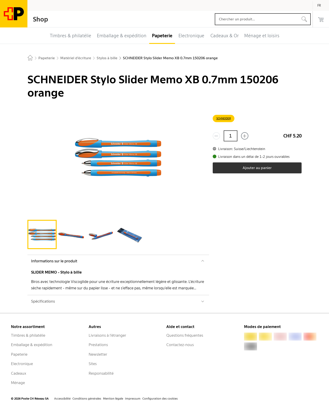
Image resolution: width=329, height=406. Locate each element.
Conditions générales (86, 398)
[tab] (42, 234)
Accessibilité (62, 398)
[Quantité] (230, 135)
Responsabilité (101, 373)
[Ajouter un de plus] (244, 136)
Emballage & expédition (31, 344)
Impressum (133, 398)
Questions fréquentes (184, 335)
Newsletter (98, 354)
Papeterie (19, 354)
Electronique (22, 363)
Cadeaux (18, 373)
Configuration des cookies (160, 398)
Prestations (98, 344)
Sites (93, 363)
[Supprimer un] (216, 136)
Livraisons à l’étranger (107, 335)
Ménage (18, 382)
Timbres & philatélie (28, 335)
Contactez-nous (180, 344)
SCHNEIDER (223, 118)
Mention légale (113, 398)
